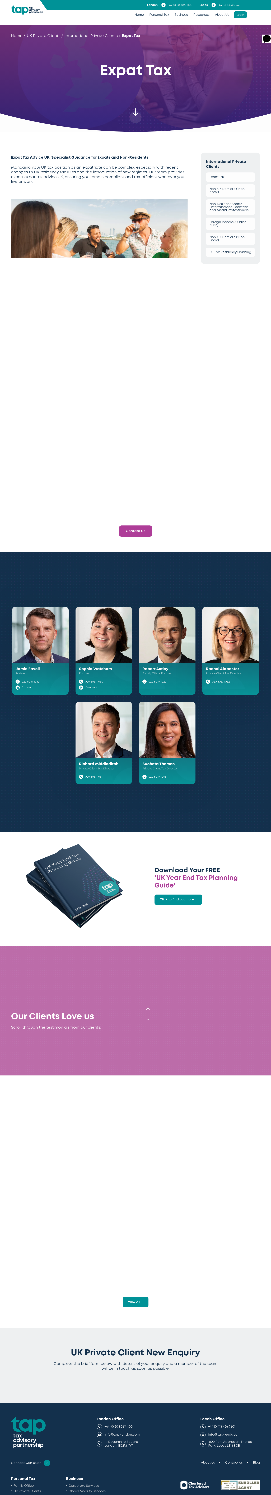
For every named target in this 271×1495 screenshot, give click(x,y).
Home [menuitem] (139, 14)
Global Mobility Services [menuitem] (87, 1491)
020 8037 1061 (93, 776)
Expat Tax (217, 177)
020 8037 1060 (94, 681)
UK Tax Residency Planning (230, 252)
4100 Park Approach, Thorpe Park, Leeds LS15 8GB (230, 1443)
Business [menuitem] (181, 14)
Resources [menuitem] (201, 14)
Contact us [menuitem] (234, 1462)
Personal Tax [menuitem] (159, 14)
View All (134, 1302)
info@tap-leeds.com (224, 1434)
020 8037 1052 (30, 681)
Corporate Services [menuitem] (84, 1485)
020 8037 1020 (157, 681)
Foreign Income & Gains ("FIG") (227, 224)
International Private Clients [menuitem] (91, 36)
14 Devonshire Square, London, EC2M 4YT (122, 1443)
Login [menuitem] (240, 14)
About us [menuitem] (208, 1462)
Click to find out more (177, 899)
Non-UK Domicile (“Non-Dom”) (227, 239)
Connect (28, 687)
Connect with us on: (26, 1463)
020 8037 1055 (157, 776)
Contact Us (135, 531)
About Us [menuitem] (222, 14)
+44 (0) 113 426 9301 (226, 5)
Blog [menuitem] (256, 1462)
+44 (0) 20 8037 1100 (176, 5)
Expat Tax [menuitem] (131, 36)
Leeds (204, 5)
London (152, 5)
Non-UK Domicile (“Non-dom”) (227, 190)
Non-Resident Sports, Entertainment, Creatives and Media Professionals (229, 207)
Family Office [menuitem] (24, 1485)
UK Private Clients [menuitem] (43, 36)
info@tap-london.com (122, 1434)
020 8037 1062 (221, 681)
